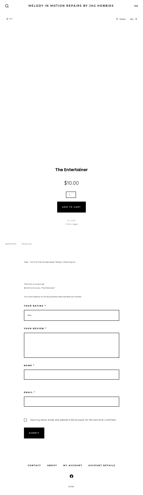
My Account (72, 465)
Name (29, 365)
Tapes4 (75, 224)
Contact (34, 465)
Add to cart (71, 207)
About (52, 465)
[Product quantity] (71, 195)
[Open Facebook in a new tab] (71, 476)
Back (9, 18)
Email (29, 392)
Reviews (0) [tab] (27, 244)
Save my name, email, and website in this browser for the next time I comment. (73, 419)
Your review (35, 328)
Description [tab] (10, 244)
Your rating (35, 306)
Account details (101, 465)
